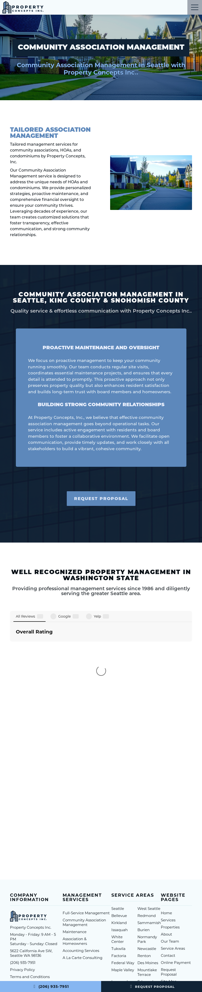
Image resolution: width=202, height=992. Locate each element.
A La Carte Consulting (82, 873)
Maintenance (75, 847)
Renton (144, 871)
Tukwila (118, 864)
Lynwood (119, 897)
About (166, 850)
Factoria (118, 871)
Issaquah (119, 845)
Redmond (146, 831)
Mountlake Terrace (147, 888)
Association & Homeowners (75, 856)
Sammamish (149, 838)
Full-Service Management (86, 828)
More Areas (121, 918)
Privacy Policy (22, 885)
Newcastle (146, 864)
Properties (170, 842)
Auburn (118, 911)
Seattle (117, 824)
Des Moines (147, 878)
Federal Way (122, 878)
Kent (141, 904)
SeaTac (143, 911)
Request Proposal (151, 986)
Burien (143, 845)
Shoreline (119, 904)
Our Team (170, 857)
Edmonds (146, 897)
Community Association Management (84, 838)
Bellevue (119, 831)
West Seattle (148, 824)
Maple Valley (122, 885)
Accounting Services (81, 866)
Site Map (169, 897)
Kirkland (119, 838)
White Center (117, 855)
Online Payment (176, 878)
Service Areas (173, 864)
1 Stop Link (152, 954)
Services (168, 835)
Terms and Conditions (30, 892)
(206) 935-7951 (50, 986)
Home (166, 828)
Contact (168, 871)
